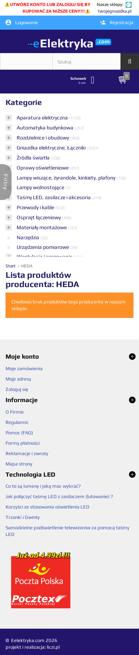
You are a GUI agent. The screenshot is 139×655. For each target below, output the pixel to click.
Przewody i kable (36, 207)
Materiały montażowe (42, 227)
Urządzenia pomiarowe (43, 247)
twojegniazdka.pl (115, 11)
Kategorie (24, 102)
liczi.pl (53, 647)
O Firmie (15, 412)
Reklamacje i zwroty (27, 453)
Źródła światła (34, 158)
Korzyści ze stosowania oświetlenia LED (47, 507)
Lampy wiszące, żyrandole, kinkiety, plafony (66, 178)
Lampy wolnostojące (41, 187)
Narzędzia (28, 237)
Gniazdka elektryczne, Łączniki (52, 148)
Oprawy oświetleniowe (43, 168)
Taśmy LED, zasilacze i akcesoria (54, 197)
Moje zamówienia (24, 368)
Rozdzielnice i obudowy (43, 138)
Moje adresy (18, 379)
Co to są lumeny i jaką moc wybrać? (43, 486)
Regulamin (17, 422)
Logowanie (22, 22)
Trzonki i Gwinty (23, 517)
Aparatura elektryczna (43, 118)
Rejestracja (116, 22)
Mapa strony (19, 464)
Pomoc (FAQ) (19, 432)
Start (11, 266)
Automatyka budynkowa (46, 128)
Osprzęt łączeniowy (39, 217)
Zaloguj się (17, 389)
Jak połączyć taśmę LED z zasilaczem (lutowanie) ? (59, 496)
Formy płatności (23, 443)
